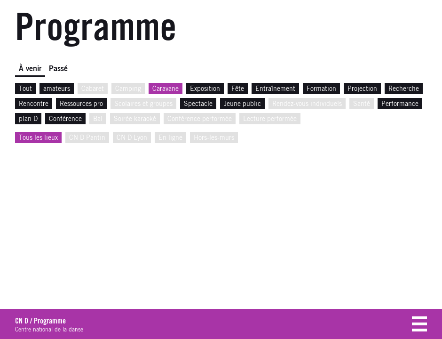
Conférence (65, 119)
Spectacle (198, 104)
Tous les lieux (38, 138)
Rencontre (33, 104)
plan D (28, 119)
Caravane (165, 89)
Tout (25, 89)
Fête (237, 89)
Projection (362, 89)
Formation (321, 89)
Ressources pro (81, 104)
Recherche (403, 89)
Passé (58, 69)
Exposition (205, 89)
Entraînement (275, 89)
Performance (399, 104)
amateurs (56, 89)
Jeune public (242, 104)
